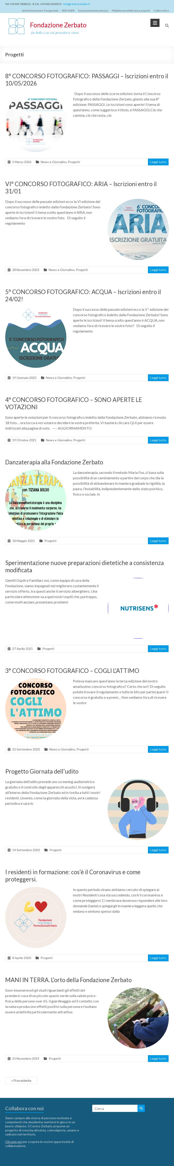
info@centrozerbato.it (76, 4)
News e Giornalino (54, 162)
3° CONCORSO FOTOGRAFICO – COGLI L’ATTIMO (72, 670)
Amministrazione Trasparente (40, 10)
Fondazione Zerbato (58, 25)
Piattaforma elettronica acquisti (131, 10)
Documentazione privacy (93, 10)
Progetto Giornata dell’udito (41, 771)
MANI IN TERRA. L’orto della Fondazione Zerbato (68, 979)
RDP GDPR (68, 10)
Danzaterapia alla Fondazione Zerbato (54, 462)
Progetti (74, 162)
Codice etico (161, 10)
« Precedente (21, 1080)
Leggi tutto (158, 162)
